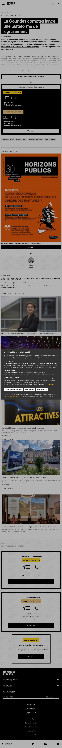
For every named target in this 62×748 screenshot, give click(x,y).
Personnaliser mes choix (13, 389)
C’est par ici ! (51, 384)
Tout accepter (42, 389)
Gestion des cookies (14, 396)
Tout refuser (29, 389)
